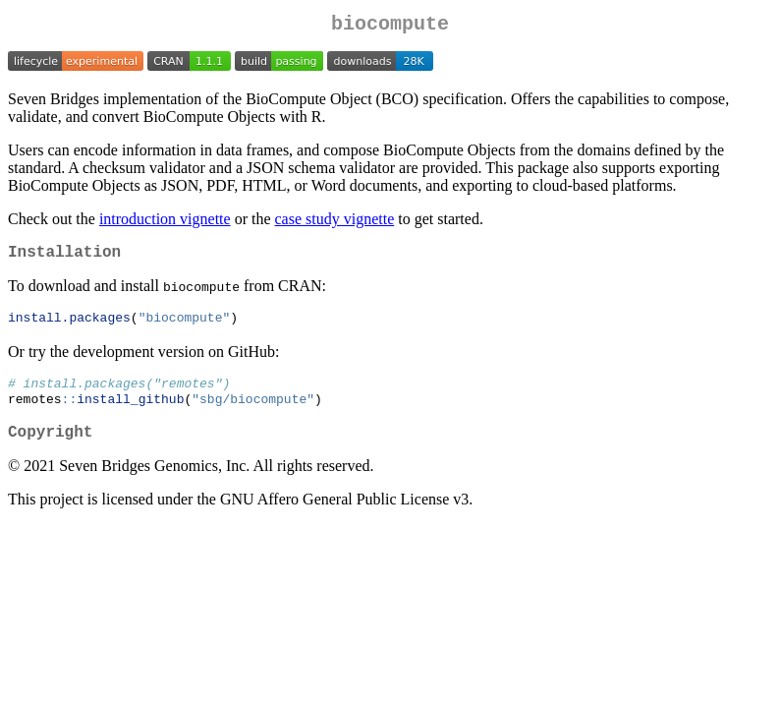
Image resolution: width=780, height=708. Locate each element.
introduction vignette (165, 222)
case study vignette (335, 222)
